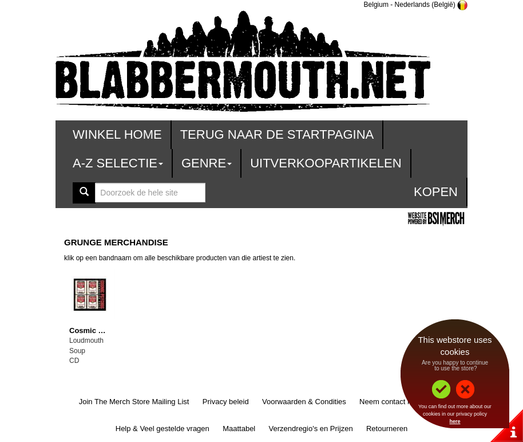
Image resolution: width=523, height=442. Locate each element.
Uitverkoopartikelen (325, 163)
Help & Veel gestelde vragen (162, 428)
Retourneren (386, 428)
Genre (206, 163)
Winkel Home (117, 134)
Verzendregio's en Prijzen (311, 428)
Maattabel (239, 428)
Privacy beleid (226, 401)
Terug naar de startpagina (277, 134)
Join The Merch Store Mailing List (134, 401)
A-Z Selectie (118, 163)
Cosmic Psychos (99, 330)
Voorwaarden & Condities (304, 401)
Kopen (436, 192)
